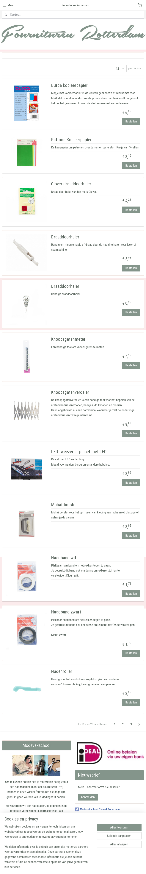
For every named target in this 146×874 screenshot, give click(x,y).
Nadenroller (61, 671)
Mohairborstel (63, 504)
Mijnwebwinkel (110, 867)
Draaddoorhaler (65, 237)
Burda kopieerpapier (69, 85)
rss (71, 867)
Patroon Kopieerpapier (71, 139)
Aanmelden (88, 797)
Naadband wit (63, 557)
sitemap (65, 867)
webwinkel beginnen (83, 867)
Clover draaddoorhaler (71, 183)
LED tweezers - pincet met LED (79, 451)
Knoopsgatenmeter (68, 339)
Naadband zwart (66, 612)
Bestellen (131, 121)
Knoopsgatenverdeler (70, 392)
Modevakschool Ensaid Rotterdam (97, 809)
